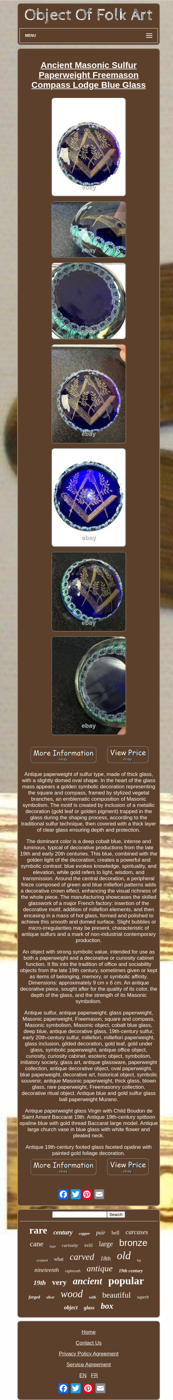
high (53, 1246)
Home (88, 1332)
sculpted (42, 1260)
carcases (137, 1232)
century (63, 1232)
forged (34, 1297)
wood (72, 1293)
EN (83, 1375)
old (124, 1256)
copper (84, 1233)
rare (38, 1230)
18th (105, 1258)
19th (39, 1282)
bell (116, 1233)
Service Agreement (88, 1365)
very (59, 1282)
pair (100, 1233)
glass (89, 1308)
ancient (87, 1281)
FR (94, 1375)
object (71, 1307)
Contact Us (89, 1343)
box (107, 1306)
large (106, 1244)
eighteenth (73, 1271)
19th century (131, 1270)
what (59, 1259)
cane (37, 1244)
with (92, 1297)
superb (143, 1297)
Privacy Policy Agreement (89, 1354)
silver (50, 1297)
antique (100, 1268)
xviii (88, 1245)
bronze (133, 1243)
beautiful (116, 1294)
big (139, 1260)
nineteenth (46, 1270)
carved (82, 1257)
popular (126, 1280)
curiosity (70, 1245)
